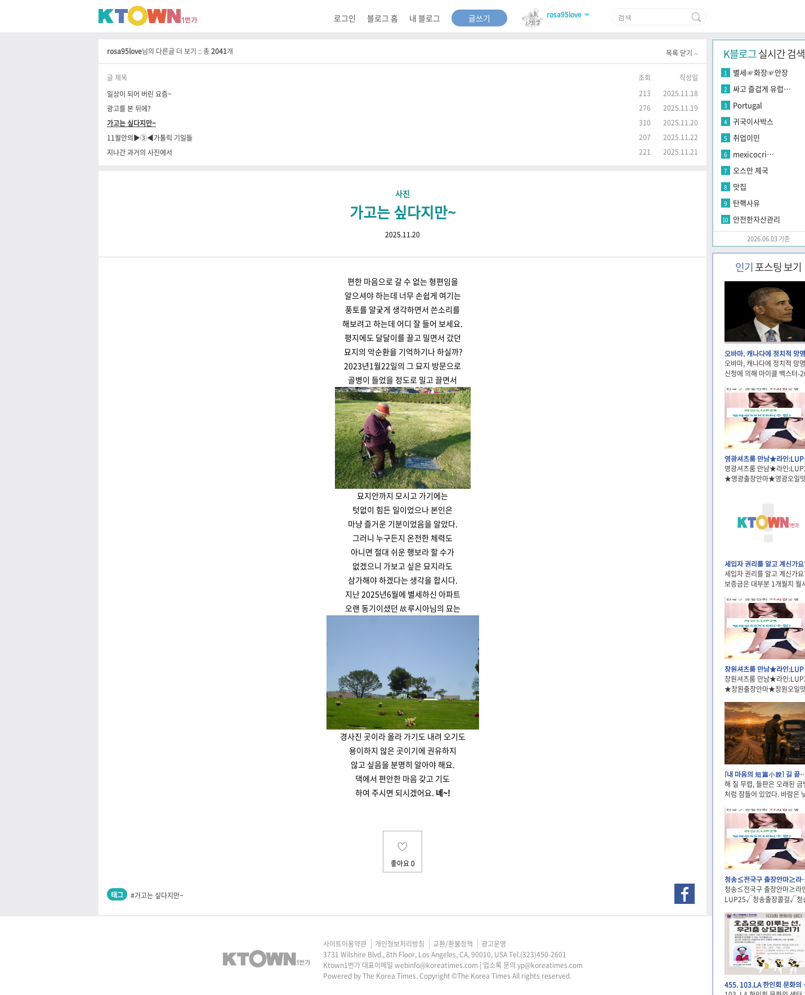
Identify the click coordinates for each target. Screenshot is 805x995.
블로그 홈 (382, 18)
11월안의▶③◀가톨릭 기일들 (150, 137)
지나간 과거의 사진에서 (139, 152)
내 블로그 (424, 18)
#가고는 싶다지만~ (157, 895)
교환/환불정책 (453, 944)
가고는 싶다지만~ (131, 123)
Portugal (747, 105)
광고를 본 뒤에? (129, 108)
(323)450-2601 (543, 954)
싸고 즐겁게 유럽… (762, 88)
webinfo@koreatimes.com (436, 965)
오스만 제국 (750, 170)
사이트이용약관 (344, 944)
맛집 (739, 186)
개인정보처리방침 (399, 944)
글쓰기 (479, 18)
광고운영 (493, 944)
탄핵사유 (746, 202)
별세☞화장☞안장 (760, 72)
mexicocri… (753, 153)
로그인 (345, 18)
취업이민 (746, 137)
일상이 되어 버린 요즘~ (139, 93)
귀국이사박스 (753, 121)
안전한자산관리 (756, 219)
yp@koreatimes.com (550, 965)
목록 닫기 (682, 53)
